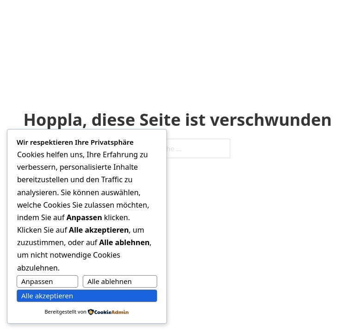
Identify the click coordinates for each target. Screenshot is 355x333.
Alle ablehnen (109, 281)
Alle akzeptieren (47, 295)
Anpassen (37, 281)
